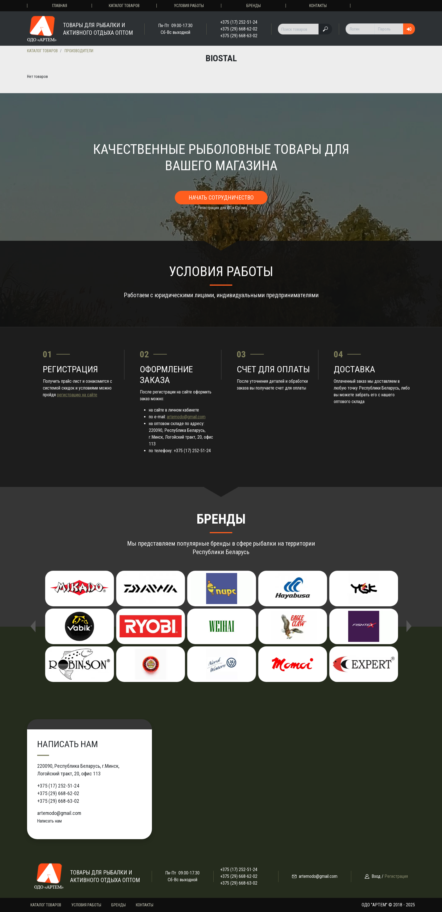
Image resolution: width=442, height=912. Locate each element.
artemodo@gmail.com (186, 416)
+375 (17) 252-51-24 (238, 22)
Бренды (253, 6)
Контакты (318, 6)
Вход (376, 876)
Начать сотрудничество (221, 197)
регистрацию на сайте (77, 394)
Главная (59, 6)
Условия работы (189, 6)
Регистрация (396, 876)
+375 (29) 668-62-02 (238, 29)
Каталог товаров (124, 6)
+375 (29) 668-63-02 (238, 35)
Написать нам (49, 821)
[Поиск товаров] (298, 29)
